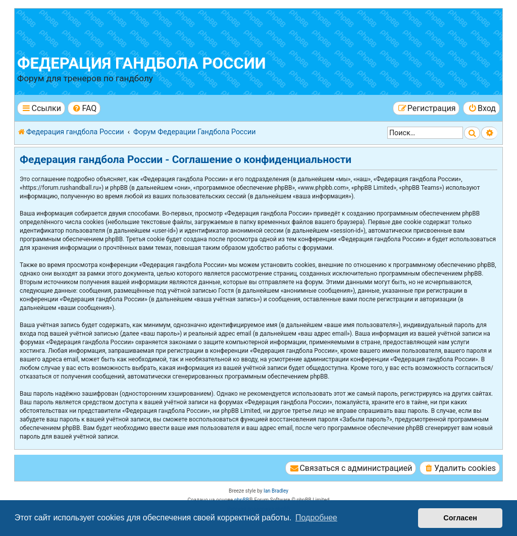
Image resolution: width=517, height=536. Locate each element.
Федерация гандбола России (141, 63)
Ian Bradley (276, 491)
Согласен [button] (460, 518)
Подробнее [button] (316, 517)
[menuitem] (84, 108)
